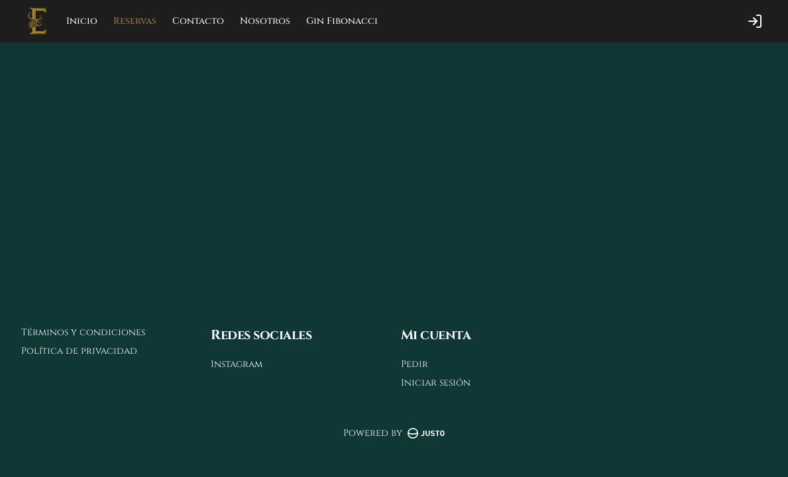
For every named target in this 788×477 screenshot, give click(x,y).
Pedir (414, 364)
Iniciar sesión (436, 382)
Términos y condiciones (83, 332)
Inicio (81, 21)
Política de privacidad (79, 350)
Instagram (236, 364)
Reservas (134, 21)
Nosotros (265, 21)
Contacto (198, 21)
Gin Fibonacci (342, 21)
